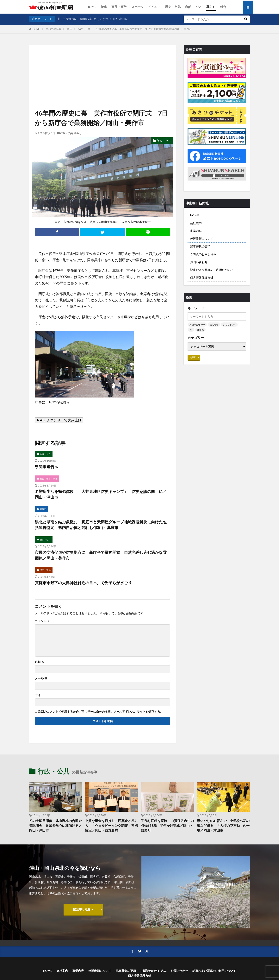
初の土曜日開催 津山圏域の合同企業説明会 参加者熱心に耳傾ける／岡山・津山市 (55, 825)
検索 (192, 357)
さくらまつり (102, 19)
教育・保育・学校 (48, 478)
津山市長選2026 (67, 19)
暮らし (211, 7)
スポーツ (137, 7)
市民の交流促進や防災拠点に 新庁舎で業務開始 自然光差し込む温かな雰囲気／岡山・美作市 (101, 555)
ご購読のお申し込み (203, 254)
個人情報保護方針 (201, 277)
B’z (115, 19)
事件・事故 (119, 7)
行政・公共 (84, 28)
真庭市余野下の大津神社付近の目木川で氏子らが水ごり (83, 582)
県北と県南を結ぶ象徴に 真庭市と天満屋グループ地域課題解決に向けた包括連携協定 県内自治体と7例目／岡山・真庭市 (101, 524)
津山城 (123, 19)
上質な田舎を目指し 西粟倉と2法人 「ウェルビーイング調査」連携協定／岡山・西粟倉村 (111, 825)
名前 (39, 661)
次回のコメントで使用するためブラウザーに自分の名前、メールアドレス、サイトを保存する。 (100, 711)
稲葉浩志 (86, 19)
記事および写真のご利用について (212, 269)
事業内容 (196, 230)
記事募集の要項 (200, 246)
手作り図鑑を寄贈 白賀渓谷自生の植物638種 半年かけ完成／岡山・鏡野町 (167, 825)
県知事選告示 (46, 466)
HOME (91, 7)
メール (41, 678)
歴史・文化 (173, 7)
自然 (188, 7)
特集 (104, 7)
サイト (39, 695)
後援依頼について (201, 238)
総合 (223, 7)
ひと (199, 7)
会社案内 (196, 223)
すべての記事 (53, 28)
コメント (42, 621)
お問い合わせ (199, 262)
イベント (154, 7)
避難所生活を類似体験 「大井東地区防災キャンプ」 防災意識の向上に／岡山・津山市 (101, 494)
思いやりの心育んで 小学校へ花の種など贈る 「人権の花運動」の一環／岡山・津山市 (223, 825)
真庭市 (43, 509)
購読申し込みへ (83, 909)
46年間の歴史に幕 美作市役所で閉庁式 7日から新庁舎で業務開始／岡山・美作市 (143, 28)
